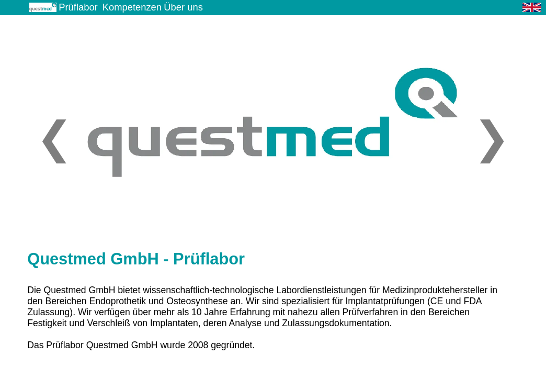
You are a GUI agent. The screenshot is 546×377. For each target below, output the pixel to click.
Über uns (183, 7)
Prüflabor (78, 7)
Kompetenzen (132, 7)
